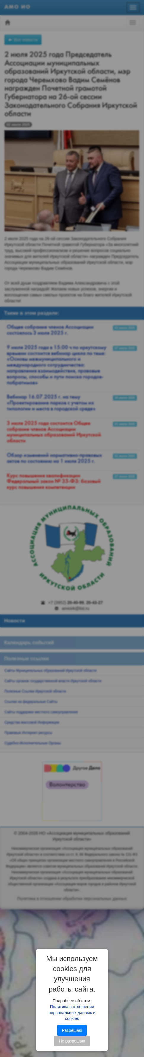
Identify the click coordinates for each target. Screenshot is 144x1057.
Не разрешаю (72, 1041)
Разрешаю (72, 1030)
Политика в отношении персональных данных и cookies (72, 1012)
